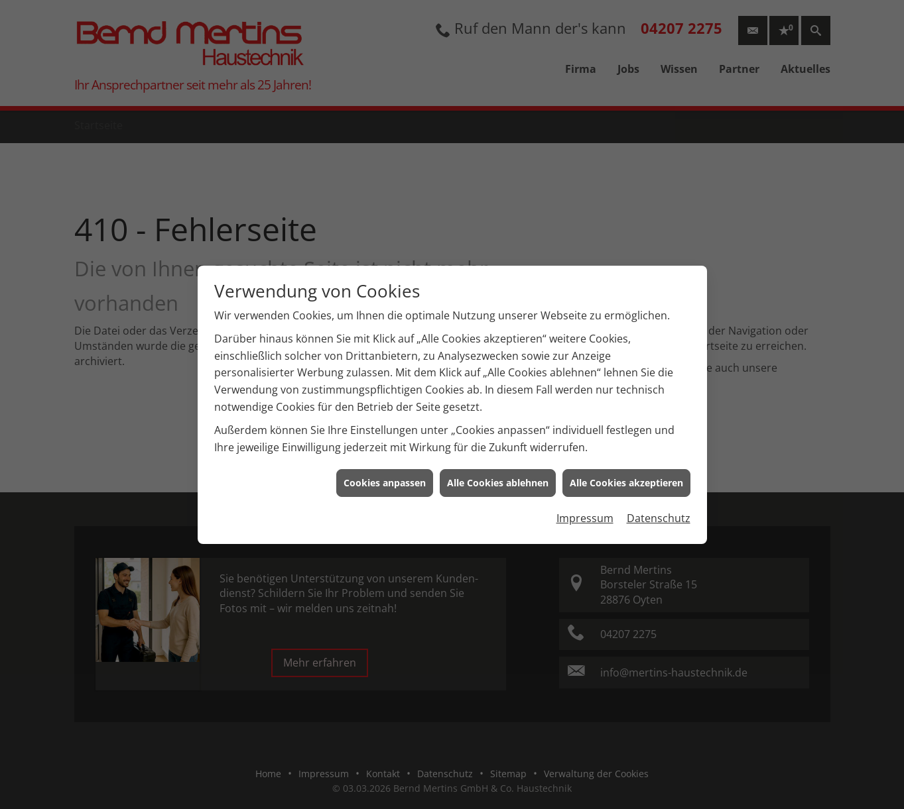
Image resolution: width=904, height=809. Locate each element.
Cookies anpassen (385, 476)
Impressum (584, 512)
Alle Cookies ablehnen (498, 476)
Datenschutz (658, 512)
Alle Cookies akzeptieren (626, 476)
